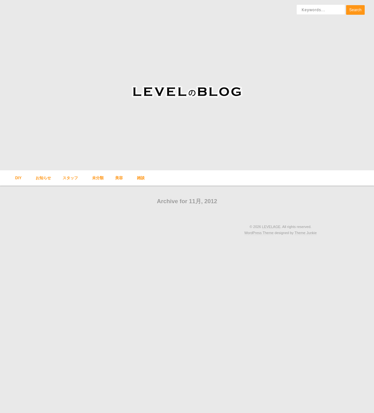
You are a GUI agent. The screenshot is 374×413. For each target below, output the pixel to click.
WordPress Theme (259, 233)
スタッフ (69, 181)
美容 (118, 181)
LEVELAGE (271, 227)
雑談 (140, 181)
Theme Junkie (305, 233)
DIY (17, 181)
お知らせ (43, 178)
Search (355, 10)
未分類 (98, 178)
